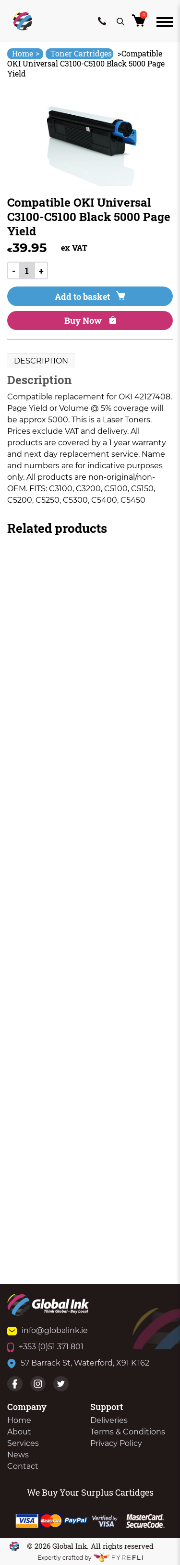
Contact (22, 1466)
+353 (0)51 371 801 (45, 1346)
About (19, 1431)
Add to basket (90, 296)
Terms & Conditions (127, 1431)
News (18, 1454)
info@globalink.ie (47, 1330)
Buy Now (90, 320)
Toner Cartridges (81, 53)
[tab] (41, 361)
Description (41, 360)
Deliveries (109, 1420)
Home (25, 53)
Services (23, 1443)
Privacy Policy (116, 1443)
